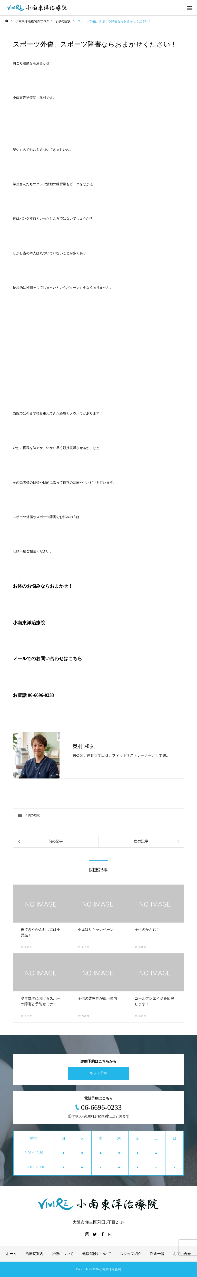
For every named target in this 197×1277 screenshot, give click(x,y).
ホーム (11, 1254)
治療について (63, 1254)
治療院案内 (34, 1254)
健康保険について (96, 1254)
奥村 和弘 (84, 746)
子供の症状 (32, 815)
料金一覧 (157, 1254)
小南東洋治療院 (29, 622)
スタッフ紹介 (130, 1254)
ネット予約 (98, 1073)
